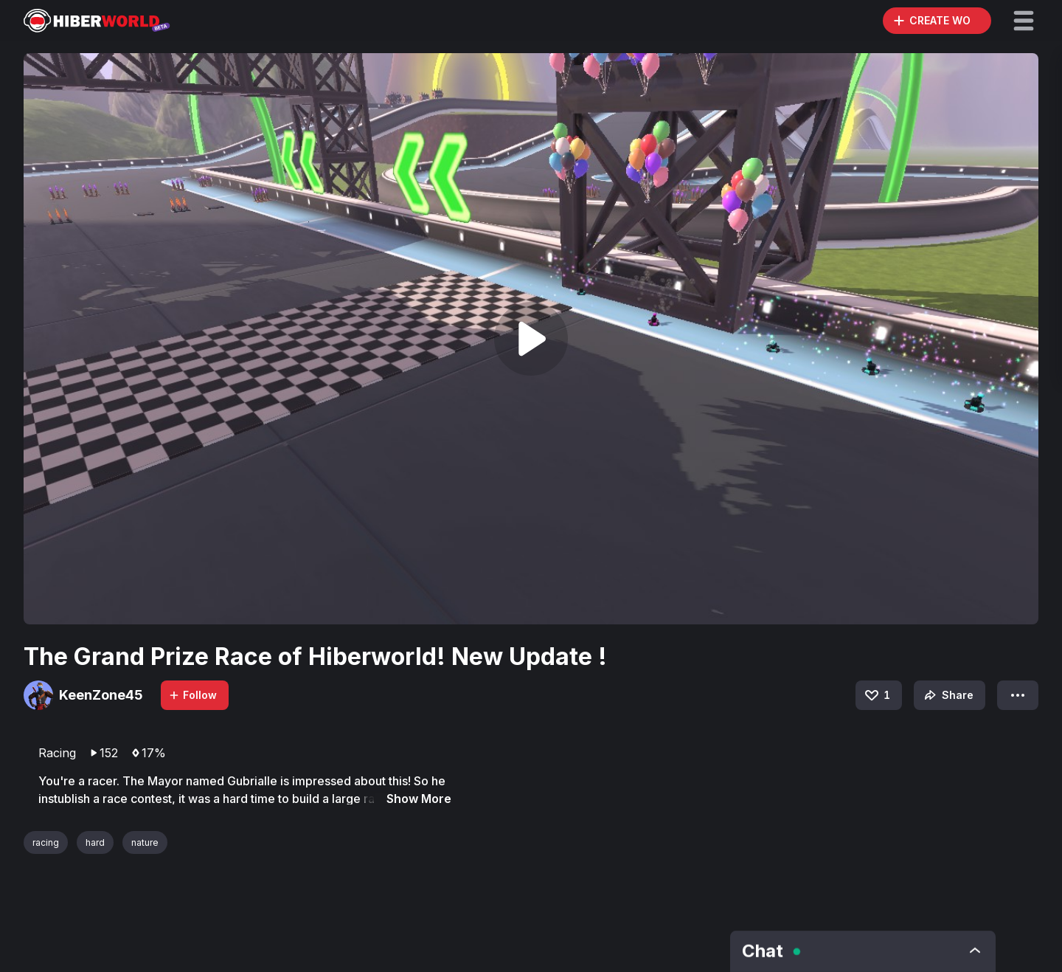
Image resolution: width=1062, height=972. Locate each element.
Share (947, 695)
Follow (192, 695)
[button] (1023, 20)
